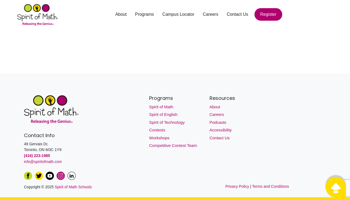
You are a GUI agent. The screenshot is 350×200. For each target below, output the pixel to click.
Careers (210, 14)
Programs (144, 14)
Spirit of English (163, 114)
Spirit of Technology (167, 122)
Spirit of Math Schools (73, 187)
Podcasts (218, 122)
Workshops (159, 138)
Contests (157, 130)
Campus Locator (178, 14)
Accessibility (221, 130)
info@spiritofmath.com (43, 161)
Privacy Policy (237, 186)
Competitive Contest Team (173, 145)
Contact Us (237, 14)
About (121, 14)
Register (268, 14)
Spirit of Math (161, 106)
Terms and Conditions (270, 186)
